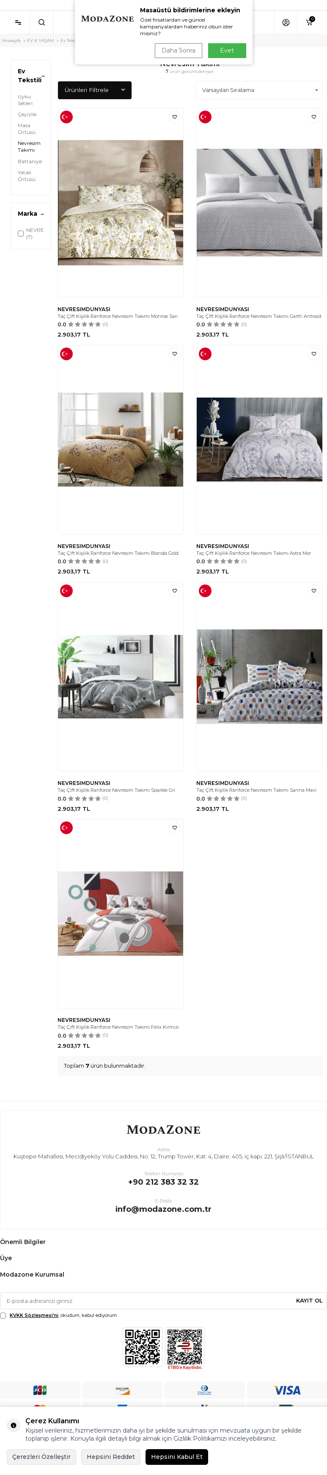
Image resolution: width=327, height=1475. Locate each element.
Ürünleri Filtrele (95, 90)
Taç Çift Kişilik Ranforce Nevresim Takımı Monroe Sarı (118, 316)
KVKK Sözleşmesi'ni (34, 1315)
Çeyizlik (27, 114)
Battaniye (30, 161)
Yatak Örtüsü (27, 175)
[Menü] (18, 22)
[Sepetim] (309, 22)
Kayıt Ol (309, 1300)
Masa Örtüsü (27, 128)
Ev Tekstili (70, 40)
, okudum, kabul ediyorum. (59, 1315)
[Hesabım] (285, 22)
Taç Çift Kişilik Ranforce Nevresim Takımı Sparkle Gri (116, 790)
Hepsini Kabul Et (177, 1457)
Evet (227, 50)
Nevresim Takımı (29, 146)
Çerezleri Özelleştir (41, 1457)
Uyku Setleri (25, 99)
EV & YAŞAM (40, 40)
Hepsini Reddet (111, 1457)
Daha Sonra (178, 50)
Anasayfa (11, 40)
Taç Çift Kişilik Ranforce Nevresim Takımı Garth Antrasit (259, 316)
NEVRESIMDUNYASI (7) (31, 233)
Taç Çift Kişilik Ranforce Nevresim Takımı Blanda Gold (118, 553)
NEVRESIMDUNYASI (84, 309)
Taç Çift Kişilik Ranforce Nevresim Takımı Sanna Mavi (256, 790)
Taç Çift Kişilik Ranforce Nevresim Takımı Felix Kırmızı (118, 1027)
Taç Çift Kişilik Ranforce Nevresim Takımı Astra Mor (253, 553)
